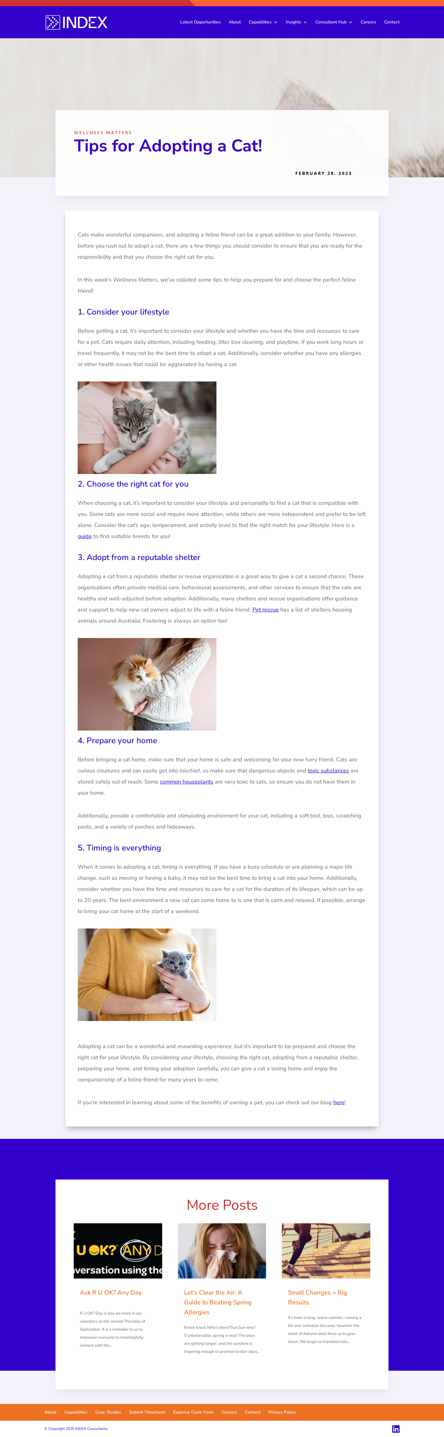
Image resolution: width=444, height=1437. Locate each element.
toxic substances (328, 770)
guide (85, 536)
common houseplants (186, 781)
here (338, 1102)
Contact (392, 22)
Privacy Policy (282, 1412)
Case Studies (108, 1412)
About (235, 22)
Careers (368, 22)
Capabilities (260, 22)
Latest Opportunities (200, 22)
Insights (293, 22)
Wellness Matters (103, 132)
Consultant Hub (331, 22)
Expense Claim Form (193, 1412)
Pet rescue (266, 609)
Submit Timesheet (147, 1412)
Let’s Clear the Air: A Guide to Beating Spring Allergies (218, 1302)
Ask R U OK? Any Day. (111, 1292)
